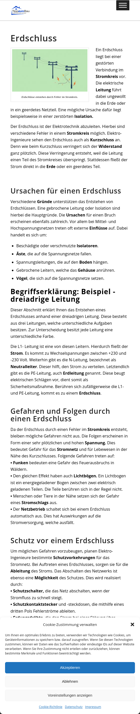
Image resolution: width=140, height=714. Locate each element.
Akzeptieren (70, 667)
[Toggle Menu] (123, 5)
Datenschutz (74, 707)
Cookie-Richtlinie (50, 707)
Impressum (93, 707)
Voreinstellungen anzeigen (70, 695)
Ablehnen (70, 681)
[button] (132, 624)
